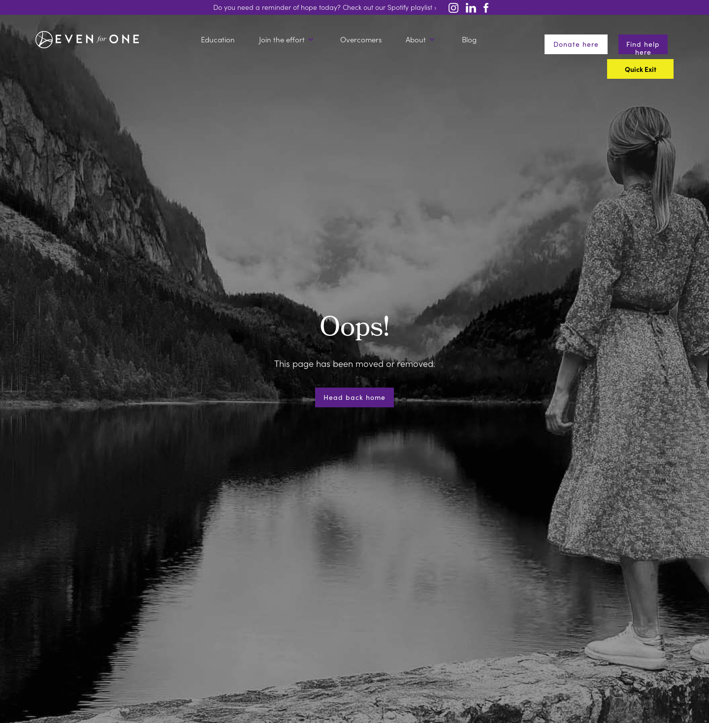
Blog (469, 39)
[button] (288, 39)
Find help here (643, 46)
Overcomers (361, 39)
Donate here (576, 44)
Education (218, 39)
